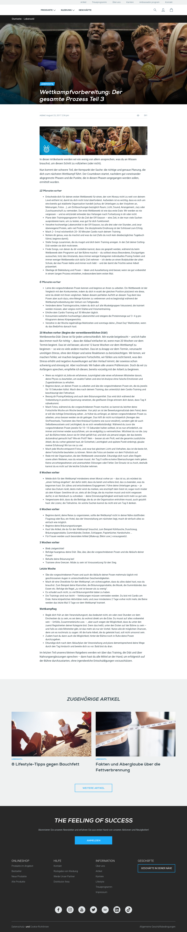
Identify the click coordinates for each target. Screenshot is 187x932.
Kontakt (169, 2)
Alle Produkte (18, 881)
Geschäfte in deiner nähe (156, 868)
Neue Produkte (19, 876)
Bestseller (16, 871)
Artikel (83, 2)
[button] (48, 10)
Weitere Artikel (93, 788)
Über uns (116, 2)
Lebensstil (29, 18)
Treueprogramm (99, 2)
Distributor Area (62, 881)
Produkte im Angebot (22, 866)
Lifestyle (100, 881)
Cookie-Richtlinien (39, 926)
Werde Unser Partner (64, 876)
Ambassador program (149, 2)
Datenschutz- (19, 926)
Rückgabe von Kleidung (66, 871)
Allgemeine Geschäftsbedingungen (157, 926)
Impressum (101, 892)
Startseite (16, 18)
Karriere (130, 2)
